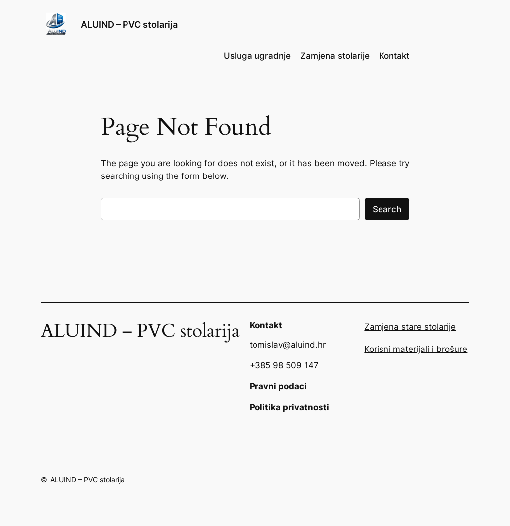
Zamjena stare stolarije (410, 327)
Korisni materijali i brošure (415, 349)
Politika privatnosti (289, 407)
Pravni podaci (278, 386)
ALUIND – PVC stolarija (129, 24)
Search (387, 209)
